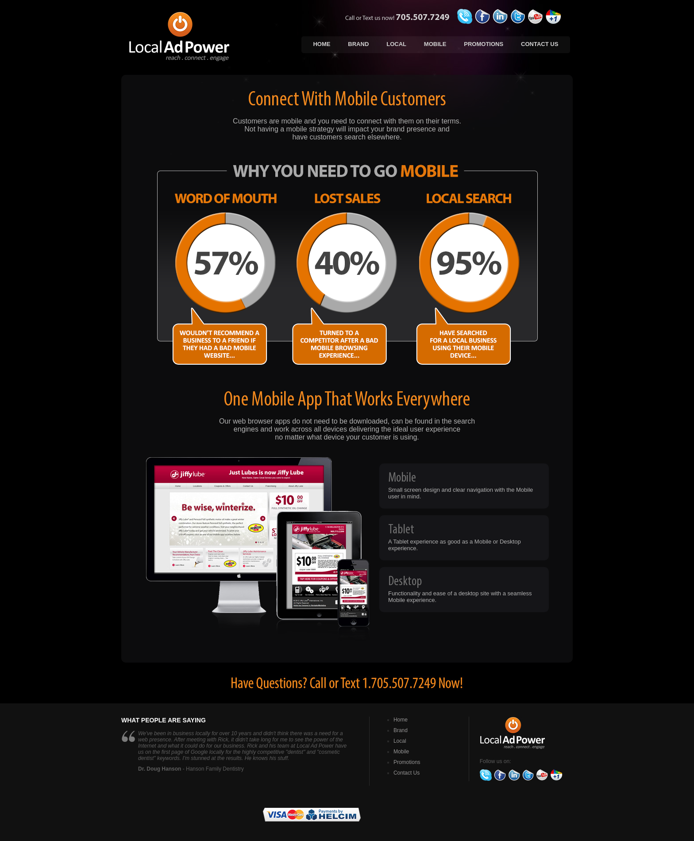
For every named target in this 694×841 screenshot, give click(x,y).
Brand (358, 44)
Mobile (435, 44)
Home (321, 44)
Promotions (483, 44)
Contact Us (539, 44)
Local (396, 44)
